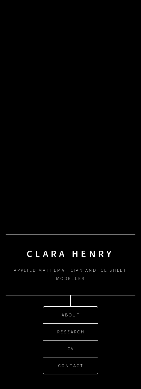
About (71, 315)
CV (71, 348)
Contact (71, 365)
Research (71, 332)
